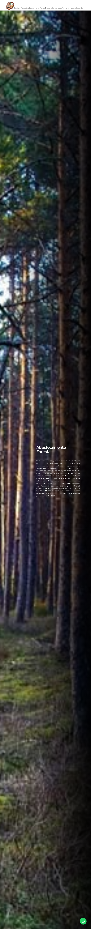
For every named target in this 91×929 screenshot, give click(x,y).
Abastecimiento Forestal (37, 8)
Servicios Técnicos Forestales (17, 8)
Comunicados (57, 8)
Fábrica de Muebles (69, 8)
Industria (49, 8)
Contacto (79, 8)
